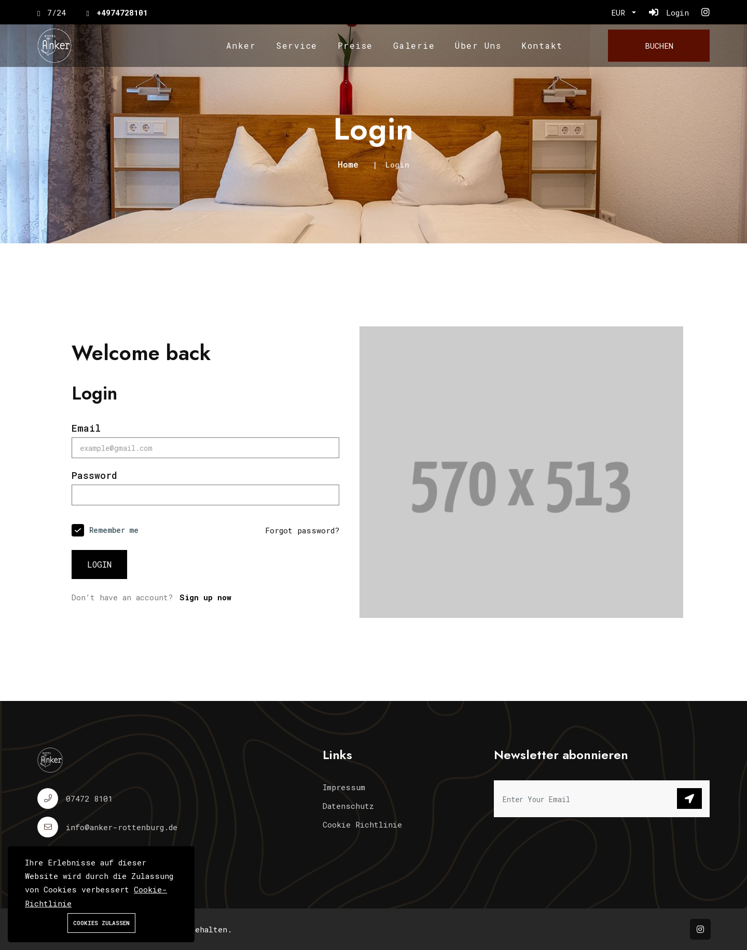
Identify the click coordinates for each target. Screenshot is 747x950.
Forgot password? (303, 530)
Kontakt (542, 45)
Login (100, 564)
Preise (355, 45)
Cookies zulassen (101, 923)
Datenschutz (348, 806)
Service (296, 45)
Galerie (414, 45)
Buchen (659, 45)
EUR (620, 12)
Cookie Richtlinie (362, 824)
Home (348, 164)
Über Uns (478, 45)
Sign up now (205, 597)
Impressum (344, 787)
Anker (241, 45)
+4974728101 (122, 12)
